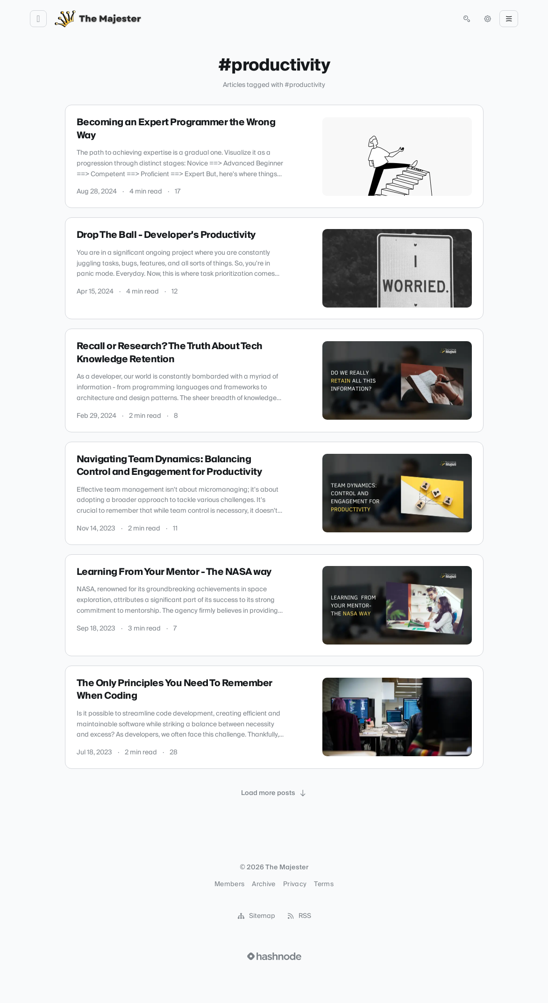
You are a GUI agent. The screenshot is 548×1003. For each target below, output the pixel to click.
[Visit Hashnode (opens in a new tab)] (274, 956)
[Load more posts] (274, 793)
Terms (324, 884)
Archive (263, 884)
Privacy (294, 884)
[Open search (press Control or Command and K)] (466, 18)
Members (229, 884)
